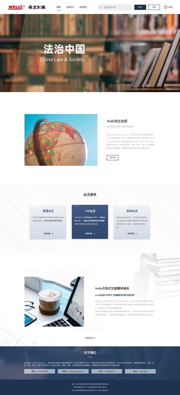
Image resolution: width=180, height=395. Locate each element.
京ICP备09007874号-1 (81, 387)
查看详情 (112, 157)
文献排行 (70, 7)
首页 (59, 7)
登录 (140, 7)
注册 (154, 7)
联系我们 (83, 7)
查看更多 (90, 338)
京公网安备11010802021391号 (97, 387)
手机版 (168, 7)
